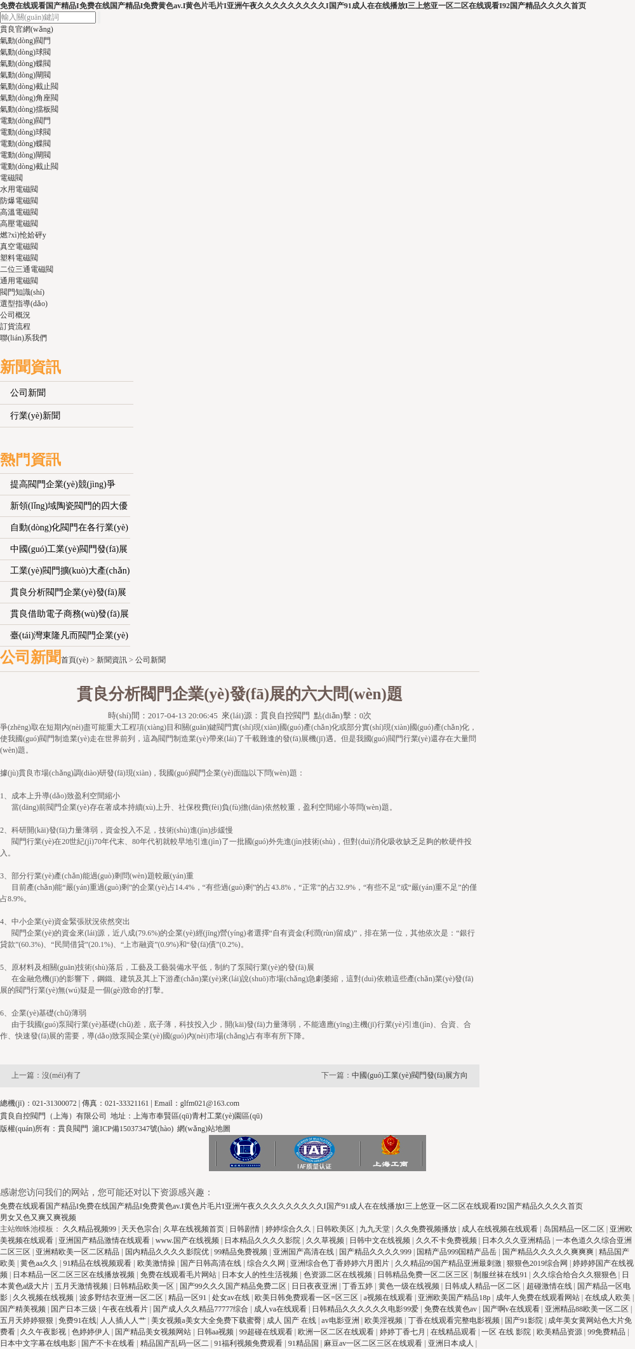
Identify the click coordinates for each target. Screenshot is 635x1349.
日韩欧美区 (336, 1229)
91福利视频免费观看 (249, 1343)
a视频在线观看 (389, 1297)
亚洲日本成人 (452, 1343)
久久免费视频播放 (427, 1229)
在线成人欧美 (608, 1297)
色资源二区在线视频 (339, 1274)
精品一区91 (188, 1297)
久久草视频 (326, 1240)
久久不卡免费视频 (447, 1240)
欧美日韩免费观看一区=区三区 (307, 1297)
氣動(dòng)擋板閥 (29, 109)
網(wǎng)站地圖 (204, 1128)
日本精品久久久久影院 (263, 1240)
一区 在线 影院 (507, 1331)
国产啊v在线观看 (512, 1309)
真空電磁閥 (19, 246)
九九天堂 (375, 1229)
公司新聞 (28, 393)
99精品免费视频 (241, 1251)
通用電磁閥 (19, 280)
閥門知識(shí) (22, 292)
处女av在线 (231, 1297)
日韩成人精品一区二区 (483, 1286)
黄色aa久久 (40, 1263)
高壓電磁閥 (19, 223)
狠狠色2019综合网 (538, 1263)
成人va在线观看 (281, 1309)
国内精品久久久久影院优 (168, 1251)
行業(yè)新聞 (35, 415)
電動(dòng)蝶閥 (25, 143)
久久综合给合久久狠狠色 (575, 1274)
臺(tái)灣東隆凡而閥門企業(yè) (69, 635)
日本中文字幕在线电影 (39, 1343)
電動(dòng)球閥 (25, 132)
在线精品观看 (454, 1331)
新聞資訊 (112, 659)
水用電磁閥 (19, 189)
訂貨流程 (15, 326)
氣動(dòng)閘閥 (25, 74)
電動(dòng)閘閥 (25, 155)
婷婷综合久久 (289, 1229)
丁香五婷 (358, 1286)
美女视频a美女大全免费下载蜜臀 (207, 1320)
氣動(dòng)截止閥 (29, 86)
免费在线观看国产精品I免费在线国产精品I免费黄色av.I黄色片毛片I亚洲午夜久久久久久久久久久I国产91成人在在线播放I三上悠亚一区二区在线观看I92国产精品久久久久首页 (293, 5)
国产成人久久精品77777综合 (201, 1309)
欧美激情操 (157, 1263)
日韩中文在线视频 (380, 1240)
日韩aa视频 (216, 1331)
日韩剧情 (245, 1229)
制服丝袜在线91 (501, 1274)
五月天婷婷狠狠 (27, 1320)
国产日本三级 (74, 1309)
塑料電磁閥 (19, 257)
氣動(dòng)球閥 (25, 52)
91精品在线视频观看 (98, 1263)
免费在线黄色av (451, 1309)
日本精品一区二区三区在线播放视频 (75, 1274)
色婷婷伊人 (92, 1331)
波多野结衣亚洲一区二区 (122, 1297)
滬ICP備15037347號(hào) (132, 1128)
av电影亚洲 (341, 1320)
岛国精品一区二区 (575, 1229)
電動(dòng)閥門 (25, 120)
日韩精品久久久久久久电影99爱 (366, 1309)
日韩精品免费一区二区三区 (424, 1274)
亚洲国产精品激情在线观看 (105, 1240)
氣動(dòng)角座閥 (29, 97)
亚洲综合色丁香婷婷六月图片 (340, 1263)
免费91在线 (77, 1320)
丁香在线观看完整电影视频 (455, 1320)
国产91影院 (525, 1320)
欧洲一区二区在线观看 (337, 1331)
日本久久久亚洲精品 (517, 1240)
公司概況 (15, 315)
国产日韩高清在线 (211, 1263)
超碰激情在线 (550, 1286)
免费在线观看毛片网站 (179, 1274)
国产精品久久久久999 (376, 1251)
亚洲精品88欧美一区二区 (588, 1309)
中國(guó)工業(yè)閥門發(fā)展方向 (410, 1075)
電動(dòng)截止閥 (29, 166)
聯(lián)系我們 (23, 337)
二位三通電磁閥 (26, 269)
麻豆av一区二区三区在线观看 (374, 1343)
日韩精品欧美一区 (144, 1286)
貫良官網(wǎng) (26, 29)
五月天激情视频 (82, 1286)
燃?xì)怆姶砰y (23, 235)
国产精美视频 (24, 1309)
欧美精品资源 (560, 1331)
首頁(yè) (74, 659)
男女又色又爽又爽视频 (38, 1217)
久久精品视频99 (90, 1229)
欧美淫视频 (384, 1320)
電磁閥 (11, 177)
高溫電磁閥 (19, 212)
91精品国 (304, 1343)
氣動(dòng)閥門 (25, 40)
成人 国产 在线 (292, 1320)
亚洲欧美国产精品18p (455, 1297)
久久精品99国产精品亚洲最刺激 (449, 1263)
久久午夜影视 (44, 1331)
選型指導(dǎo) (24, 303)
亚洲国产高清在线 (304, 1251)
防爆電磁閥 (19, 200)
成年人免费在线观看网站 (539, 1297)
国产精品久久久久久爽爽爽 (549, 1251)
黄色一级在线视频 (409, 1286)
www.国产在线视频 (188, 1240)
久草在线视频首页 (194, 1229)
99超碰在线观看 (267, 1331)
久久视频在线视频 (44, 1297)
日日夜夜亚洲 (315, 1286)
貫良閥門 (73, 1128)
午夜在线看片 (126, 1309)
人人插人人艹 (124, 1320)
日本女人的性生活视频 (261, 1274)
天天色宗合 (140, 1229)
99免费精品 (607, 1331)
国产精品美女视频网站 (154, 1331)
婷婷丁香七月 (403, 1331)
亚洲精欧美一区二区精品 (78, 1251)
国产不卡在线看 (109, 1343)
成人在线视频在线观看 (501, 1229)
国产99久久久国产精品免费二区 (234, 1286)
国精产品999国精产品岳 (457, 1251)
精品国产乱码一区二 (175, 1343)
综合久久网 (267, 1263)
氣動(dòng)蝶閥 (25, 63)
